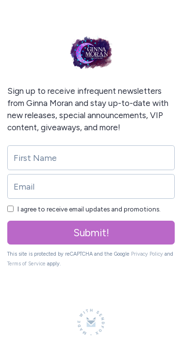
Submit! (91, 233)
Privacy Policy (147, 254)
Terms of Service (26, 264)
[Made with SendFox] (91, 322)
